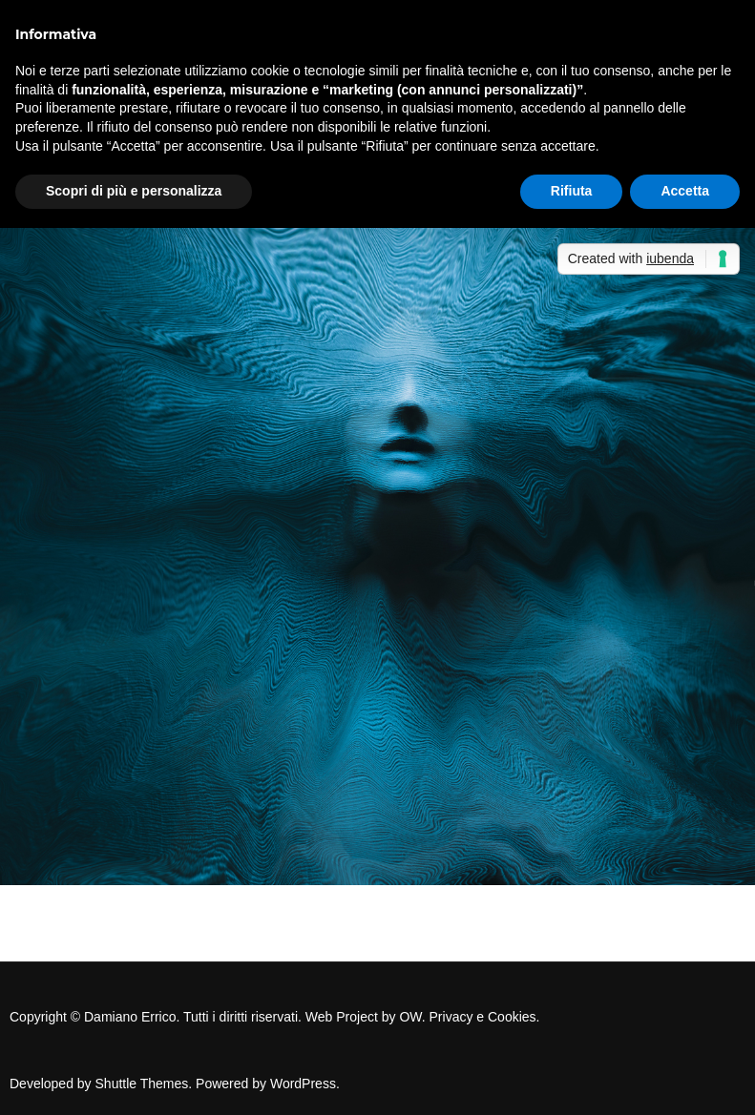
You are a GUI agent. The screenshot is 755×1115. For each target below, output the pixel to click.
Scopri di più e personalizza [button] (133, 190)
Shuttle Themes (142, 1083)
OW (410, 1016)
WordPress (303, 1083)
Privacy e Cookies (483, 1016)
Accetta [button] (685, 190)
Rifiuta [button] (572, 190)
